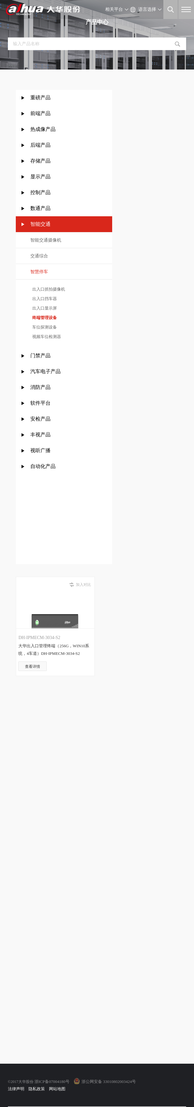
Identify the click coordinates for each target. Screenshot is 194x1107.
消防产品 (40, 387)
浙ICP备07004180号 (52, 1081)
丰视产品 (40, 434)
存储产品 (40, 160)
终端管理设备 (43, 317)
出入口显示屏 (43, 308)
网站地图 (57, 1088)
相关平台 (114, 9)
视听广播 (40, 450)
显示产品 (40, 176)
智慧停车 (39, 271)
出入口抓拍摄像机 (47, 289)
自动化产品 (43, 466)
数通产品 (40, 208)
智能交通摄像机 (45, 240)
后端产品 (40, 145)
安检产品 (40, 418)
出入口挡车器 (43, 298)
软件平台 (40, 403)
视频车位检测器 (45, 336)
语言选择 (147, 9)
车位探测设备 (43, 327)
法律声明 (16, 1088)
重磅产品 (40, 97)
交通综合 (39, 256)
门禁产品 (40, 355)
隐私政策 (36, 1088)
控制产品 (41, 192)
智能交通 (40, 224)
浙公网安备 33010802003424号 (109, 1081)
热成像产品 (43, 129)
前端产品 (40, 113)
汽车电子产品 (45, 371)
